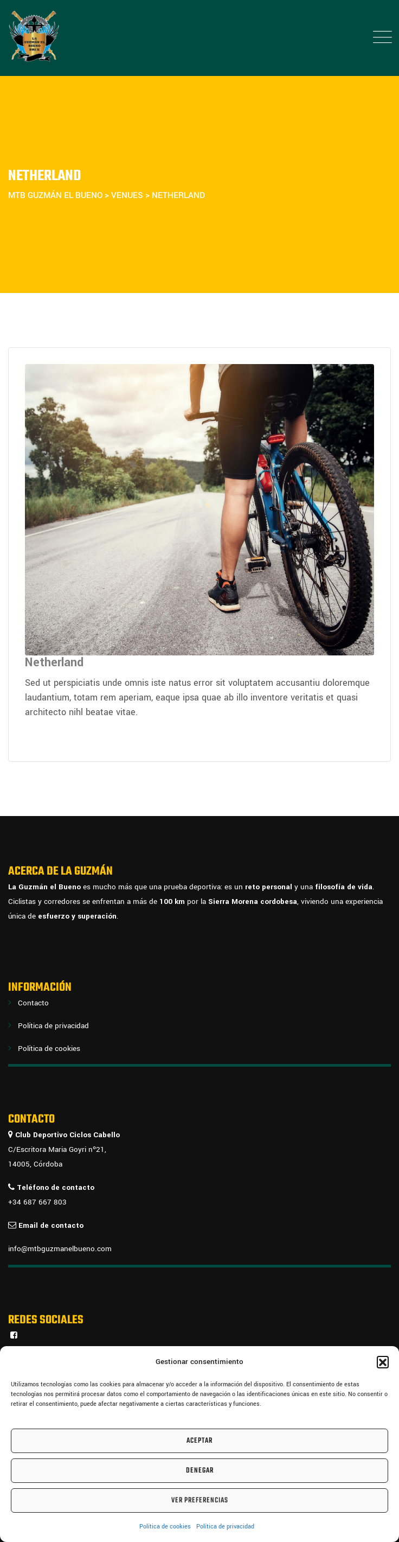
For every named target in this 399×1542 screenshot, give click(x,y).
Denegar (200, 1470)
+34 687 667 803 (37, 1202)
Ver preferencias (199, 1500)
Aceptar (199, 1441)
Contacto (33, 1003)
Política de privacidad (225, 1526)
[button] (382, 1361)
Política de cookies (165, 1526)
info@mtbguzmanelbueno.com (60, 1249)
